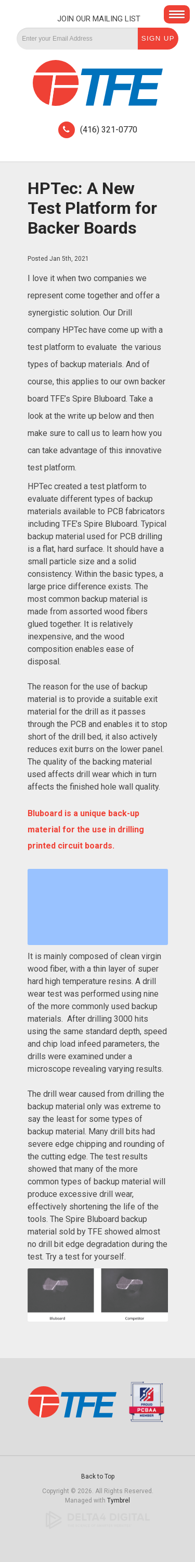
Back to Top (97, 1476)
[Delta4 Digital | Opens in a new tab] (98, 1519)
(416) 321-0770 (108, 130)
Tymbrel (118, 1500)
